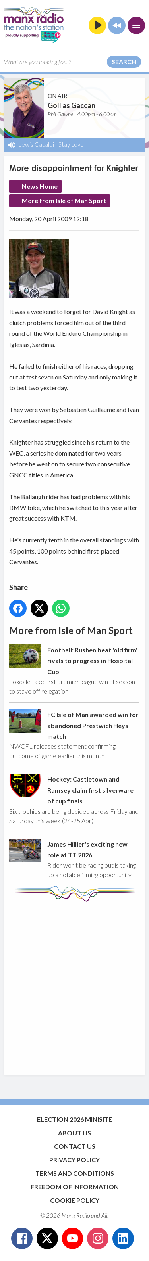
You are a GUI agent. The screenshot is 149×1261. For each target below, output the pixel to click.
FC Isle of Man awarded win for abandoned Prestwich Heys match (93, 725)
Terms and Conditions (74, 1173)
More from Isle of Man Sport (64, 200)
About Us (74, 1132)
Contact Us (74, 1146)
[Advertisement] (74, 984)
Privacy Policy (74, 1159)
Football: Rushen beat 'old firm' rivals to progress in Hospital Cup (92, 660)
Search (124, 61)
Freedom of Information (75, 1186)
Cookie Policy (74, 1200)
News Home (40, 186)
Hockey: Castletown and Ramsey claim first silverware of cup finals (90, 790)
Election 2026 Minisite (74, 1119)
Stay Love (71, 144)
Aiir (105, 1215)
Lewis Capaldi (36, 144)
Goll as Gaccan (71, 105)
